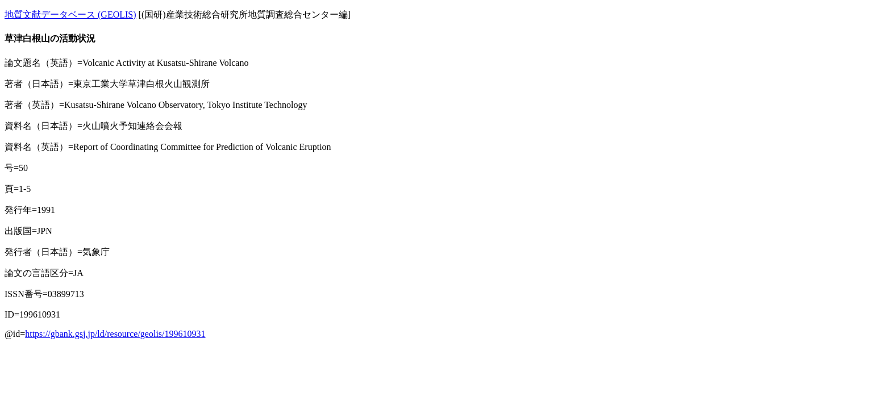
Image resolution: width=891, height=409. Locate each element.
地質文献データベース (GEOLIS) (70, 14)
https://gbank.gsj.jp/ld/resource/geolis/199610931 (115, 334)
